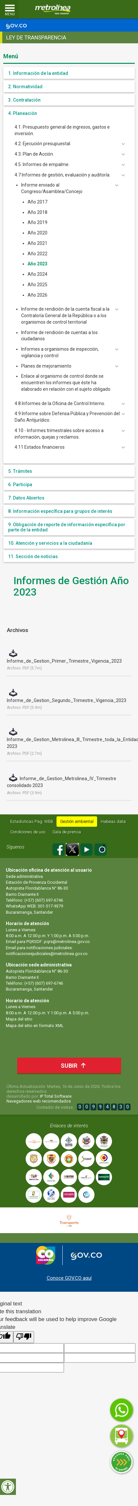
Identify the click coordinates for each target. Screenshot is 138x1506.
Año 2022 (37, 253)
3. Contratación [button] (24, 100)
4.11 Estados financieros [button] (40, 447)
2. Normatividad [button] (25, 86)
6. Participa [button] (20, 484)
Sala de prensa (66, 831)
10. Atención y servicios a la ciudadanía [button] (50, 543)
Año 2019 (37, 222)
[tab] (69, 73)
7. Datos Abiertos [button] (26, 497)
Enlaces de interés (69, 1126)
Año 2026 (37, 295)
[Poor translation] (23, 1337)
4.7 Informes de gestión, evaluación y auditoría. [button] (62, 174)
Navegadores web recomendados (38, 1101)
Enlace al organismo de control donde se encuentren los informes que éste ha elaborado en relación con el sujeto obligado (65, 382)
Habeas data (113, 821)
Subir (75, 1065)
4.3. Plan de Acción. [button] (34, 154)
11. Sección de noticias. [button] (33, 556)
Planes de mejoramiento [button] (46, 366)
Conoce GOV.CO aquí (69, 1278)
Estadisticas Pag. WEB (31, 821)
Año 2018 (37, 212)
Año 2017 (37, 201)
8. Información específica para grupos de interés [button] (60, 511)
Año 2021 (37, 243)
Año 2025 (37, 284)
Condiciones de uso (27, 831)
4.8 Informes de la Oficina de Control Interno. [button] (60, 403)
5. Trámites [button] (20, 471)
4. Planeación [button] (22, 113)
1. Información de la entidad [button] (38, 73)
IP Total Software (55, 1096)
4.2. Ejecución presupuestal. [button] (43, 143)
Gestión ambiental (77, 821)
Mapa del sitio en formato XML (35, 1025)
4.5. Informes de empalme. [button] (42, 164)
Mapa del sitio (19, 1019)
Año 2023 (37, 263)
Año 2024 (37, 274)
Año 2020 (37, 232)
